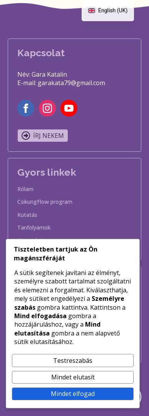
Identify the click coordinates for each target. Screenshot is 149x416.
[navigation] (108, 10)
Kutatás (27, 215)
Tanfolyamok (33, 228)
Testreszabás (72, 360)
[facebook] (25, 108)
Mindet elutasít (73, 377)
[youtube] (68, 108)
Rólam (25, 189)
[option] (108, 10)
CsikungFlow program (44, 202)
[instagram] (47, 108)
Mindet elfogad (73, 393)
